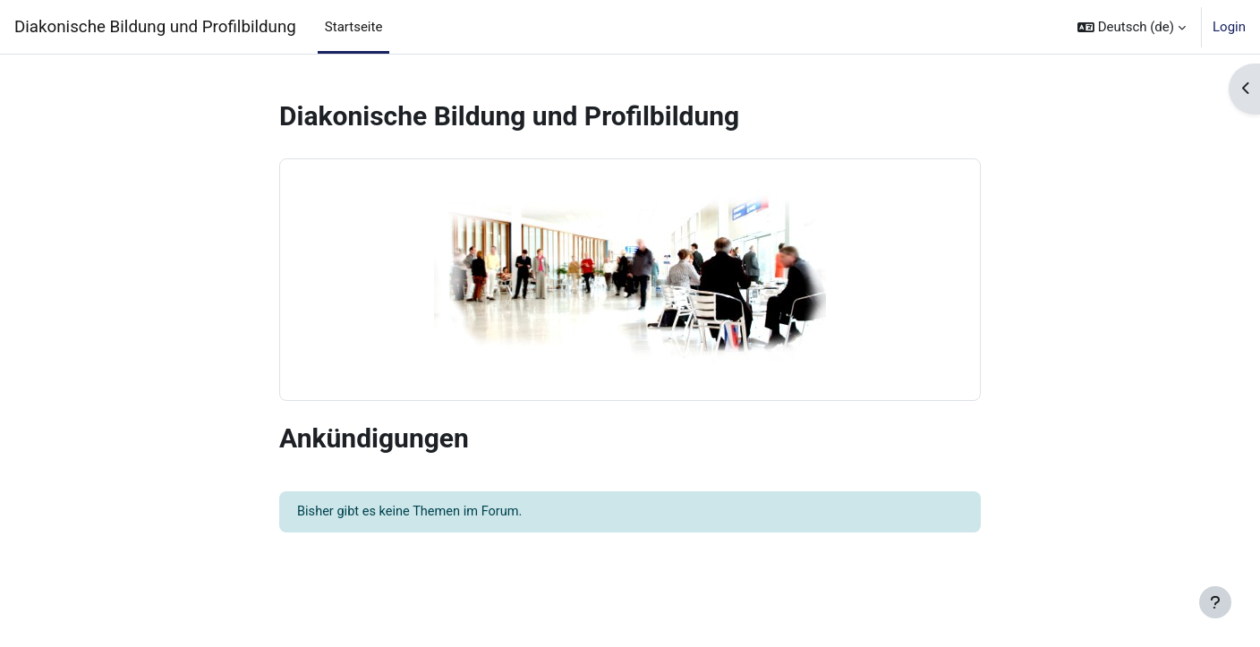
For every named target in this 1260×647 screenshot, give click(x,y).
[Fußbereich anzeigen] (1215, 602)
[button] (1131, 27)
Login (1229, 27)
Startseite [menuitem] (354, 27)
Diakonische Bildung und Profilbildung (155, 27)
